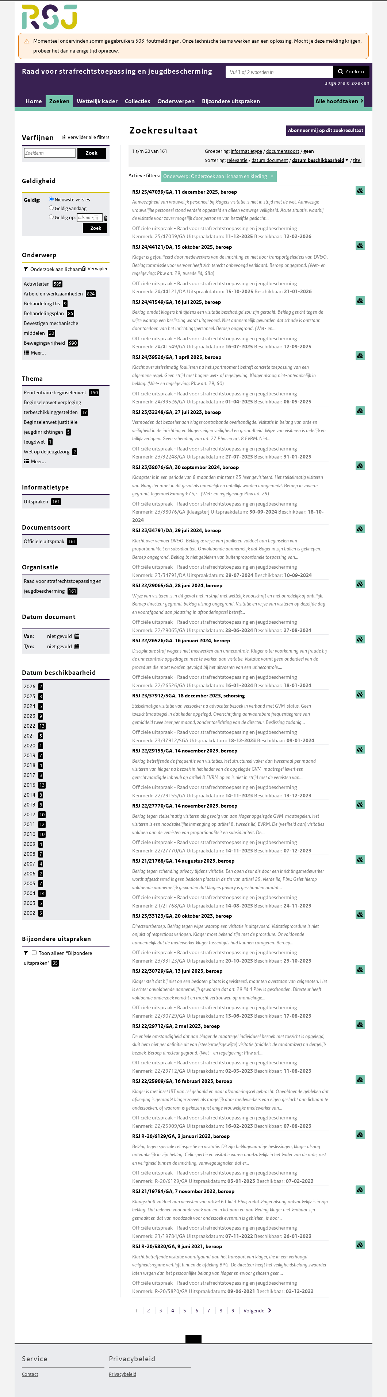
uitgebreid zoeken (347, 83)
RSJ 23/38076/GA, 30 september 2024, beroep (230, 494)
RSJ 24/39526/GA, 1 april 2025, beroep (230, 380)
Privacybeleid (122, 1374)
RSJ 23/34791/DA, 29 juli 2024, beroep (230, 553)
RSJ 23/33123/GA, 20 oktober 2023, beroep (230, 939)
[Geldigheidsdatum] (90, 217)
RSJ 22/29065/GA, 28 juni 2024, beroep (230, 608)
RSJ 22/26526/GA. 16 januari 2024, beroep (230, 663)
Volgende (254, 1310)
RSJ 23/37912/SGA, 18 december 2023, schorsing (230, 718)
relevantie (237, 160)
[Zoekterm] (279, 72)
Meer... (38, 352)
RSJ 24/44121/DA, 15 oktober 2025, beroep (230, 270)
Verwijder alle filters (89, 137)
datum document (270, 160)
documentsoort (282, 151)
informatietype (246, 151)
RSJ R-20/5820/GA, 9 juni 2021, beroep (230, 1269)
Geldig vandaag (71, 208)
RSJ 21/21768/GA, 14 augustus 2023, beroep (230, 884)
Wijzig (76, 635)
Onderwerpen (176, 101)
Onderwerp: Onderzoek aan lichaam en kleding (215, 176)
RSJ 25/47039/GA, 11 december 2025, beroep (230, 215)
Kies (106, 217)
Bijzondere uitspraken (231, 101)
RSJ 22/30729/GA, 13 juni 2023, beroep (230, 994)
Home (34, 101)
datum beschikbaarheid (318, 160)
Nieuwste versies (72, 200)
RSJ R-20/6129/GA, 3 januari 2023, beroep (230, 1159)
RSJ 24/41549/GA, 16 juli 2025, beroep (230, 325)
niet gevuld (59, 636)
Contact (30, 1374)
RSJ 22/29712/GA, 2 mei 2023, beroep (230, 1049)
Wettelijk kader (97, 101)
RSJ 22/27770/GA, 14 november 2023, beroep (230, 828)
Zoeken (354, 71)
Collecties (137, 101)
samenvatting (360, 190)
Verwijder (98, 269)
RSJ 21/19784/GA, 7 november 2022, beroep (230, 1214)
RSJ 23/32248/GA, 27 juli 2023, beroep (230, 435)
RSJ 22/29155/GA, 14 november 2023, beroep (230, 773)
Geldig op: (65, 217)
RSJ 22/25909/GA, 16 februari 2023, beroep (230, 1104)
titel (357, 160)
